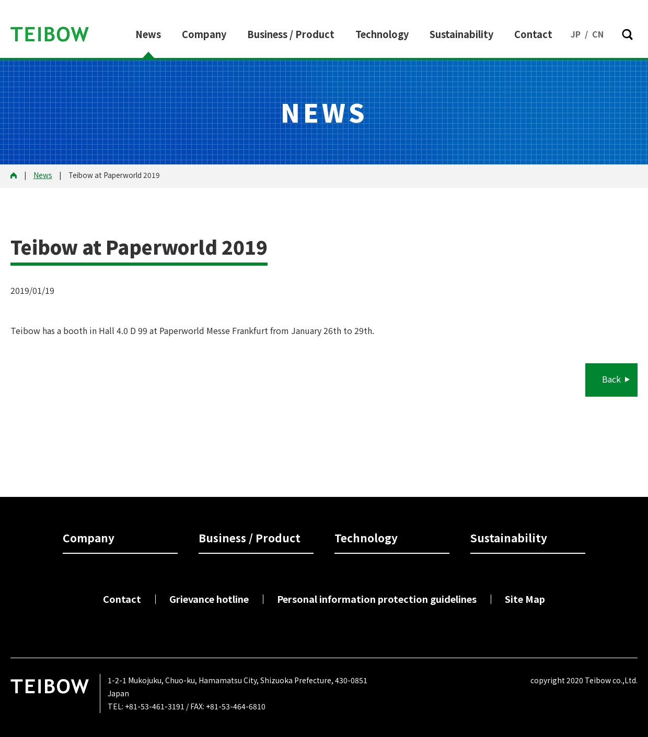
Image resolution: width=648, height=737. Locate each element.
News (148, 34)
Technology (382, 34)
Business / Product (290, 34)
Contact (533, 34)
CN (598, 34)
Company (204, 34)
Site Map (525, 598)
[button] (627, 34)
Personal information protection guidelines (377, 598)
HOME (17, 176)
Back (611, 379)
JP (576, 34)
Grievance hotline (209, 598)
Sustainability (461, 34)
